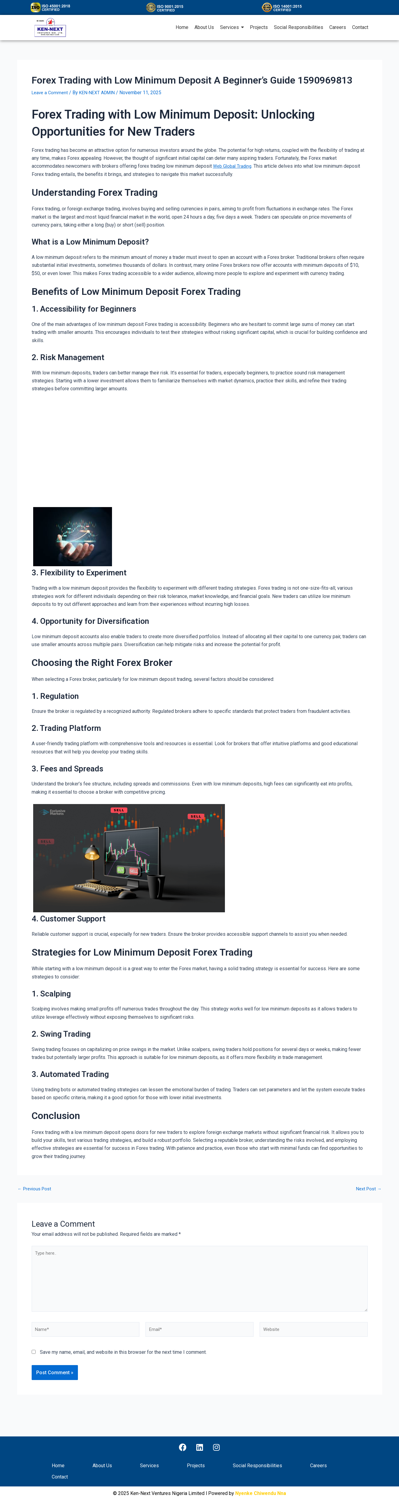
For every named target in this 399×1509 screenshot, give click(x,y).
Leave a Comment (51, 92)
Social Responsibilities (257, 1466)
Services (149, 1466)
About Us (102, 1466)
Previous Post (36, 1188)
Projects (196, 1466)
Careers (318, 1466)
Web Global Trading (233, 166)
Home (58, 1466)
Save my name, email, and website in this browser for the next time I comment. (123, 1360)
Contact (60, 1477)
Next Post (368, 1188)
